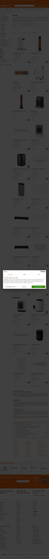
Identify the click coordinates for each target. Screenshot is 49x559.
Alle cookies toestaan (38, 286)
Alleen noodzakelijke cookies (10, 286)
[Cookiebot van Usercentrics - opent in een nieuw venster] (41, 271)
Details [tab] (24, 274)
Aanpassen (24, 286)
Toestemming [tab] (10, 274)
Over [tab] (39, 274)
